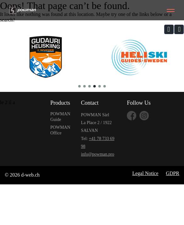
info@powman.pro (97, 154)
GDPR (172, 173)
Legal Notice (145, 173)
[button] (169, 29)
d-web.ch (30, 175)
